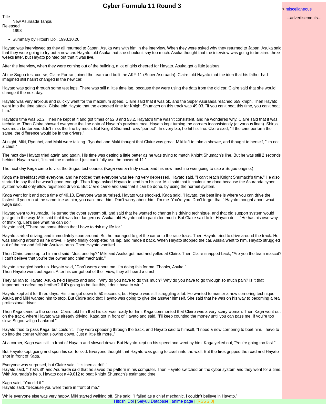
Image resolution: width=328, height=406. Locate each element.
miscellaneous (299, 9)
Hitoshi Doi (124, 401)
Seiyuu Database (152, 401)
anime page (182, 401)
